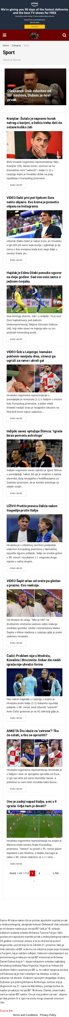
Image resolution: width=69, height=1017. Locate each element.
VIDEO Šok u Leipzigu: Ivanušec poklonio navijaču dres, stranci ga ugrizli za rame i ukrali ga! (31, 356)
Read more (16, 185)
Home (6, 45)
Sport (26, 45)
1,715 (56, 873)
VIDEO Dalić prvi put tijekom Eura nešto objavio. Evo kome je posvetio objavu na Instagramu (33, 202)
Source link (6, 1010)
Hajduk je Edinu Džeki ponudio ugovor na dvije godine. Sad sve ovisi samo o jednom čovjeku (34, 277)
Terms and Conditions (25, 1015)
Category (16, 45)
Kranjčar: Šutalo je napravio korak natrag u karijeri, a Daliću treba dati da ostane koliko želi (34, 123)
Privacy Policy (48, 1015)
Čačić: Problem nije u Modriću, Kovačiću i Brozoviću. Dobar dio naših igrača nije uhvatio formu (34, 660)
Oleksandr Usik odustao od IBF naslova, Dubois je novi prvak (29, 95)
